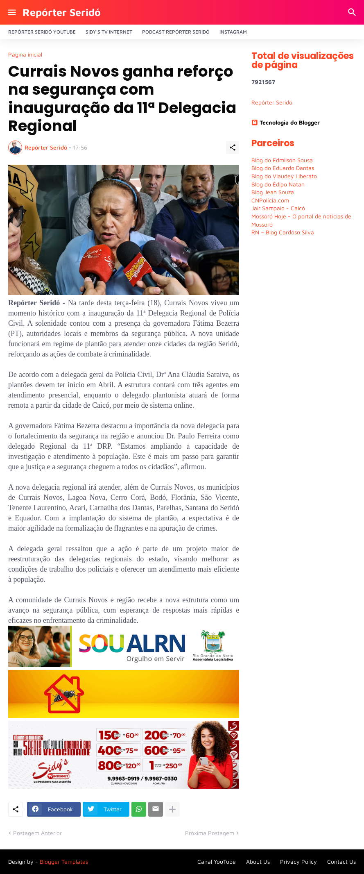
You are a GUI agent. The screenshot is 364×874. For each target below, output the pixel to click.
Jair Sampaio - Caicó (278, 207)
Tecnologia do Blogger (285, 122)
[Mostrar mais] (172, 809)
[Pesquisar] (353, 12)
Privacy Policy (298, 861)
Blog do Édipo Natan (278, 184)
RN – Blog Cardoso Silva (282, 232)
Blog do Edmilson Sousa (282, 160)
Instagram (233, 32)
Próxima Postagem (209, 832)
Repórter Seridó (62, 12)
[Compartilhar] (232, 147)
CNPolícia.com (270, 200)
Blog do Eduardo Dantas (282, 167)
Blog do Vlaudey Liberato (284, 176)
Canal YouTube (216, 861)
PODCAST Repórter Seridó (176, 32)
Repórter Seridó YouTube (42, 32)
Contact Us (341, 861)
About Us (258, 861)
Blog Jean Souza (272, 191)
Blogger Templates (64, 861)
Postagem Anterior (37, 832)
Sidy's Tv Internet (109, 32)
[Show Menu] (11, 12)
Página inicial (25, 54)
